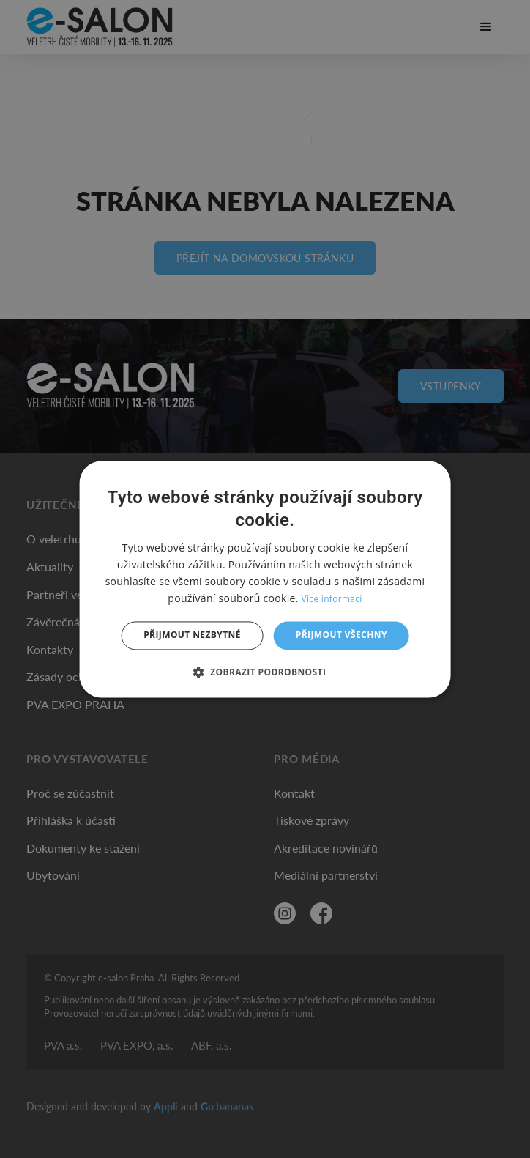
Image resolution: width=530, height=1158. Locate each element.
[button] (265, 671)
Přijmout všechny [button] (341, 635)
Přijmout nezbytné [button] (192, 635)
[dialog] (265, 579)
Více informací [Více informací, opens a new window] (332, 599)
